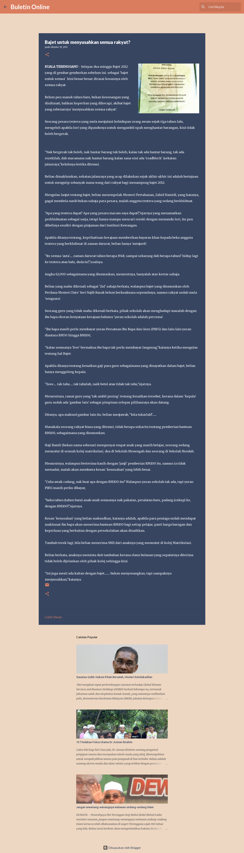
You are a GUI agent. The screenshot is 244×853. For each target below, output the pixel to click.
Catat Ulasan (53, 617)
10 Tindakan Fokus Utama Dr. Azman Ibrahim (104, 742)
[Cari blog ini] (221, 6)
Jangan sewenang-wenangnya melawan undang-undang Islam (115, 807)
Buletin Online (30, 6)
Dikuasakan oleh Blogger (122, 847)
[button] (47, 54)
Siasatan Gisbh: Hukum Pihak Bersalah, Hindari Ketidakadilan (114, 677)
